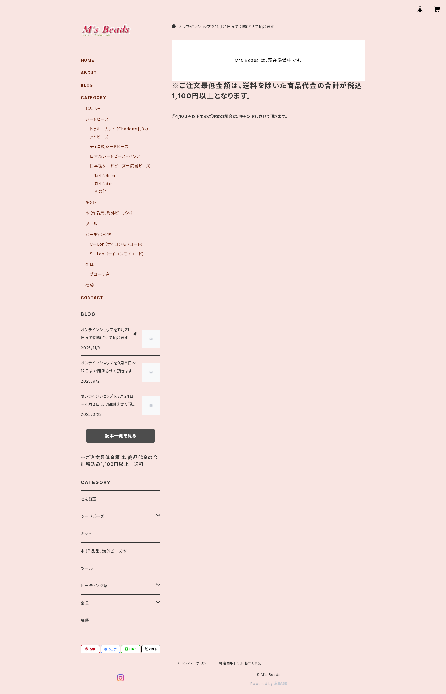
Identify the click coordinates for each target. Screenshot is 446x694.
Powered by (268, 684)
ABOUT (89, 72)
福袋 (89, 285)
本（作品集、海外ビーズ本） (109, 213)
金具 (89, 264)
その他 (100, 191)
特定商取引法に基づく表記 (240, 663)
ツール (91, 223)
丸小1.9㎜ (103, 183)
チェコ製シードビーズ (109, 146)
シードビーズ (97, 119)
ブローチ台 (100, 274)
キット (90, 202)
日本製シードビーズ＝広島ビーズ (120, 165)
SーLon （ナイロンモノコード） (117, 253)
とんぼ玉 (93, 108)
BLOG (87, 85)
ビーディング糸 (98, 234)
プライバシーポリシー (193, 663)
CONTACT (92, 297)
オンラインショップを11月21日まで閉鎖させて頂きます (223, 26)
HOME (87, 60)
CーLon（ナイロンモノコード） (116, 244)
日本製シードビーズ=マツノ (115, 156)
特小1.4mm (104, 175)
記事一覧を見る (120, 436)
